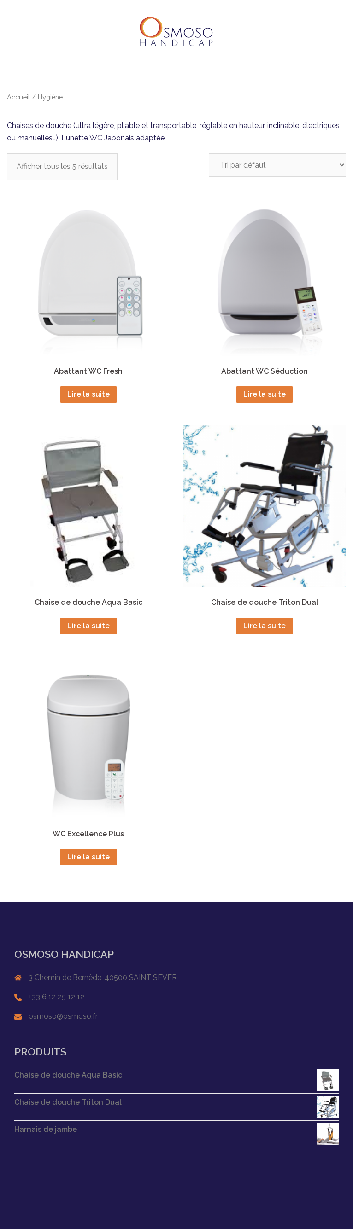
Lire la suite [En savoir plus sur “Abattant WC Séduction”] (264, 394)
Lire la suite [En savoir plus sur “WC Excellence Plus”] (88, 856)
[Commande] (277, 165)
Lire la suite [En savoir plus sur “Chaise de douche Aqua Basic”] (88, 625)
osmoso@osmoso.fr (63, 1016)
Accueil (18, 97)
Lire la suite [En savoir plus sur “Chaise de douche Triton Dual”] (264, 625)
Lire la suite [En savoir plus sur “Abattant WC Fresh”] (88, 394)
